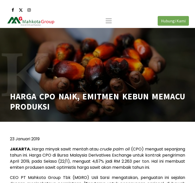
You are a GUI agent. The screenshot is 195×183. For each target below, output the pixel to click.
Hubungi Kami (173, 20)
